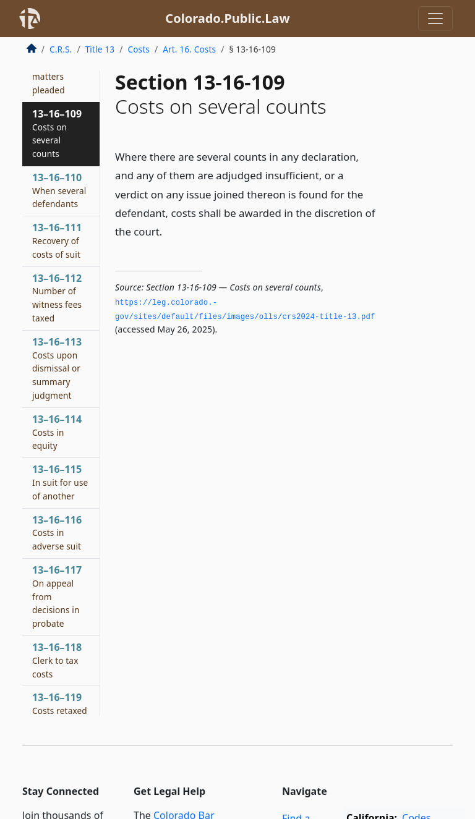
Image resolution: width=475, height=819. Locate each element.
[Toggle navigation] (435, 18)
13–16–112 (57, 297)
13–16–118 (57, 660)
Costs (138, 49)
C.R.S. (60, 49)
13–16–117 (57, 596)
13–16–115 (60, 482)
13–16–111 (57, 240)
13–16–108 (59, 69)
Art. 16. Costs (189, 49)
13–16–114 (57, 432)
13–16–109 (57, 133)
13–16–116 (57, 533)
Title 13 (100, 49)
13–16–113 (57, 368)
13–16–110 (59, 190)
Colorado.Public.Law (227, 18)
